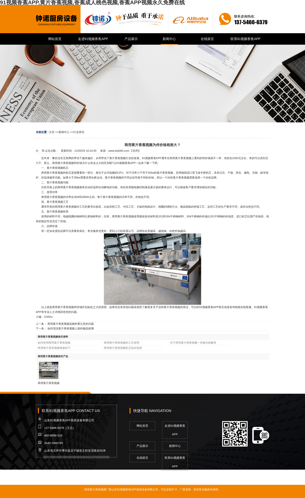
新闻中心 (64, 132)
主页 (51, 132)
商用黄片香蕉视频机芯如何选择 (123, 347)
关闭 (135, 150)
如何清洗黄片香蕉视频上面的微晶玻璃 (70, 328)
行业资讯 (78, 132)
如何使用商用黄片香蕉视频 (54, 342)
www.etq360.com (118, 150)
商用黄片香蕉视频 (49, 383)
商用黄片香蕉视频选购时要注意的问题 (70, 323)
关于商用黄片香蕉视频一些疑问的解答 (193, 342)
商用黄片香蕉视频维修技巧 (54, 347)
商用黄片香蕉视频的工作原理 (121, 342)
